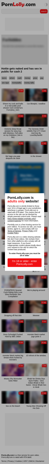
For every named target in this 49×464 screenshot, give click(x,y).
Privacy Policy (28, 231)
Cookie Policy (13, 233)
